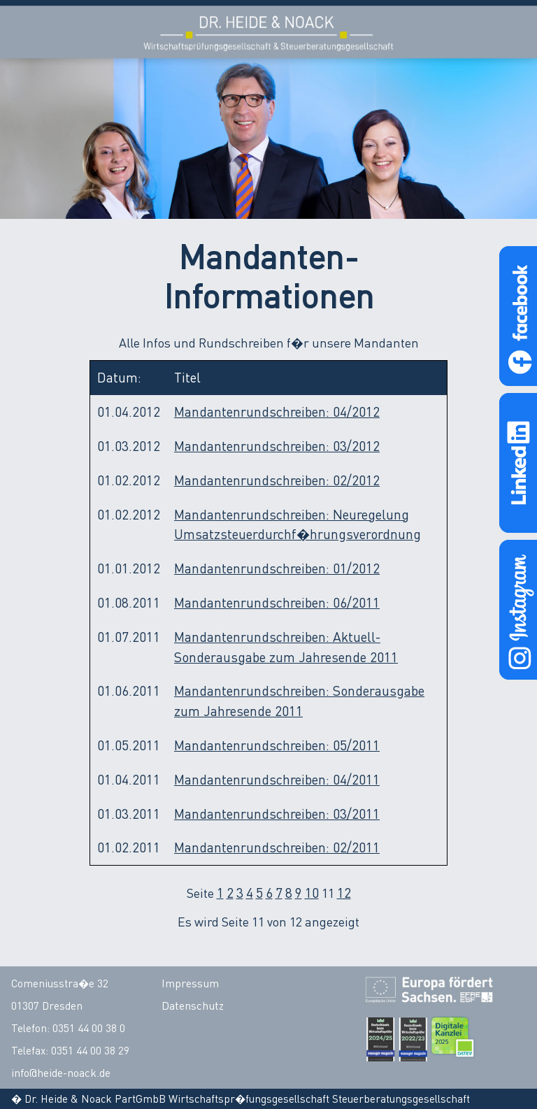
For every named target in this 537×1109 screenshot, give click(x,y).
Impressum (190, 983)
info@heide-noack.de (60, 1073)
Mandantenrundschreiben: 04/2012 (277, 411)
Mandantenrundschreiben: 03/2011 (277, 814)
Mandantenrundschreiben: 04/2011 (277, 779)
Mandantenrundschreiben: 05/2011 (277, 745)
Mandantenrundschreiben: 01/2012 (277, 568)
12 (344, 893)
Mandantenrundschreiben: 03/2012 (277, 446)
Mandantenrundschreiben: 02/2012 (277, 480)
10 (312, 893)
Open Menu (506, 30)
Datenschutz (193, 1006)
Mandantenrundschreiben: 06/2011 (277, 602)
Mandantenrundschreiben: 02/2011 (277, 847)
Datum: (119, 377)
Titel (187, 377)
